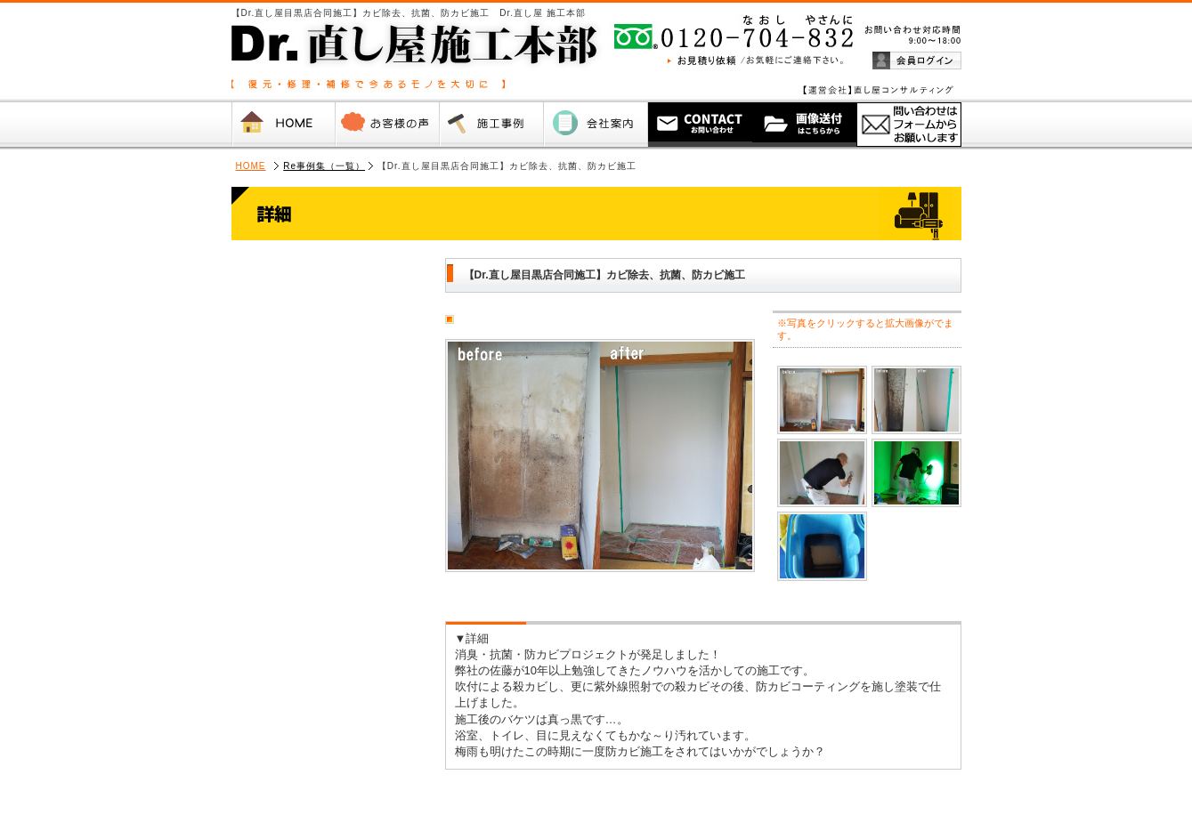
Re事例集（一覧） (324, 166)
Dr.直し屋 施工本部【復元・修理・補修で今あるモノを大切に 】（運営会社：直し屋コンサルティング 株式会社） (373, 49)
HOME (251, 166)
